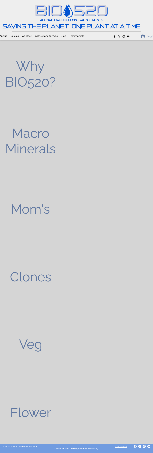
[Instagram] (123, 36)
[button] (14, 35)
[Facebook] (114, 36)
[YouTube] (128, 36)
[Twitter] (119, 36)
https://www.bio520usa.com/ (84, 448)
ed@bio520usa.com (27, 446)
